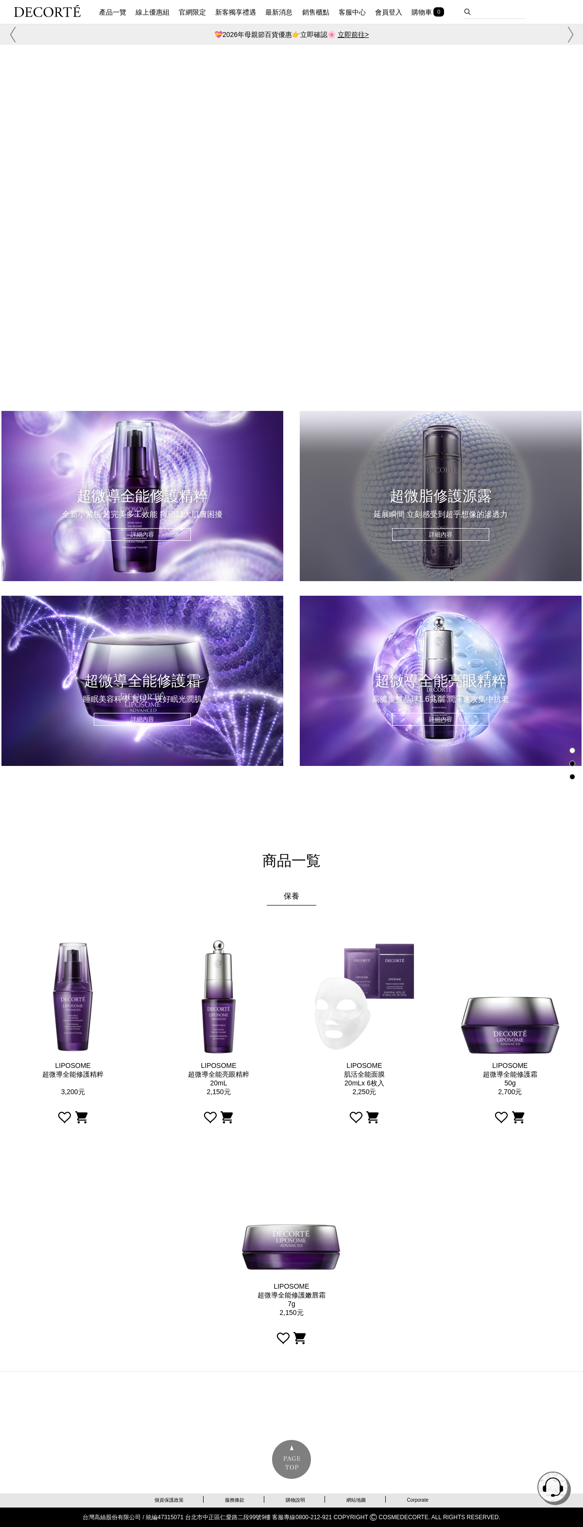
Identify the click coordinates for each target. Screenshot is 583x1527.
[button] (11, 34)
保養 (291, 896)
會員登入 (388, 12)
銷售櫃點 (315, 12)
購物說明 (295, 1500)
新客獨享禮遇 (235, 12)
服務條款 (234, 1500)
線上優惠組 (153, 12)
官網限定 (192, 12)
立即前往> (353, 34)
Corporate (418, 1500)
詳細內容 (142, 534)
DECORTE (47, 11)
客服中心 (352, 12)
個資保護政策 (169, 1500)
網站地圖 (356, 1500)
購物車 (422, 12)
